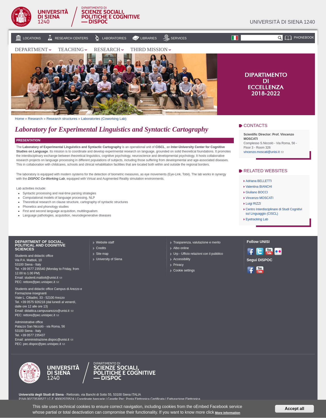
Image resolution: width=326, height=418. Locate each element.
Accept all (294, 410)
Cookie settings (184, 270)
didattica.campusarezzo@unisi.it (48, 311)
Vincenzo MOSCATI (259, 198)
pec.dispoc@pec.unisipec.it (44, 344)
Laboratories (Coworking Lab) (103, 119)
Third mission (149, 49)
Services (178, 38)
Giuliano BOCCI (257, 192)
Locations (32, 38)
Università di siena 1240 (282, 22)
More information (227, 414)
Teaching (71, 49)
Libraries (148, 38)
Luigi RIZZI (253, 203)
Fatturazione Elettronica (183, 399)
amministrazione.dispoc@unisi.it (48, 339)
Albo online (181, 248)
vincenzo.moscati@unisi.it (264, 152)
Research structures (62, 119)
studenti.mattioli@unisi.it (43, 277)
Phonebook (304, 37)
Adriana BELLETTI (259, 181)
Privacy (178, 265)
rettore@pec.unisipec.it (41, 282)
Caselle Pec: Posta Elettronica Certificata (136, 399)
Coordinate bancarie (91, 399)
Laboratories (114, 38)
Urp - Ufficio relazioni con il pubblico (198, 254)
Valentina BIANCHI (259, 186)
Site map (102, 254)
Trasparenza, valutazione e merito (196, 242)
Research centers (71, 38)
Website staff (105, 242)
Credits (101, 248)
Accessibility (181, 259)
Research (107, 49)
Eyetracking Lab (257, 219)
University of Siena (109, 259)
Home (19, 119)
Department (31, 49)
